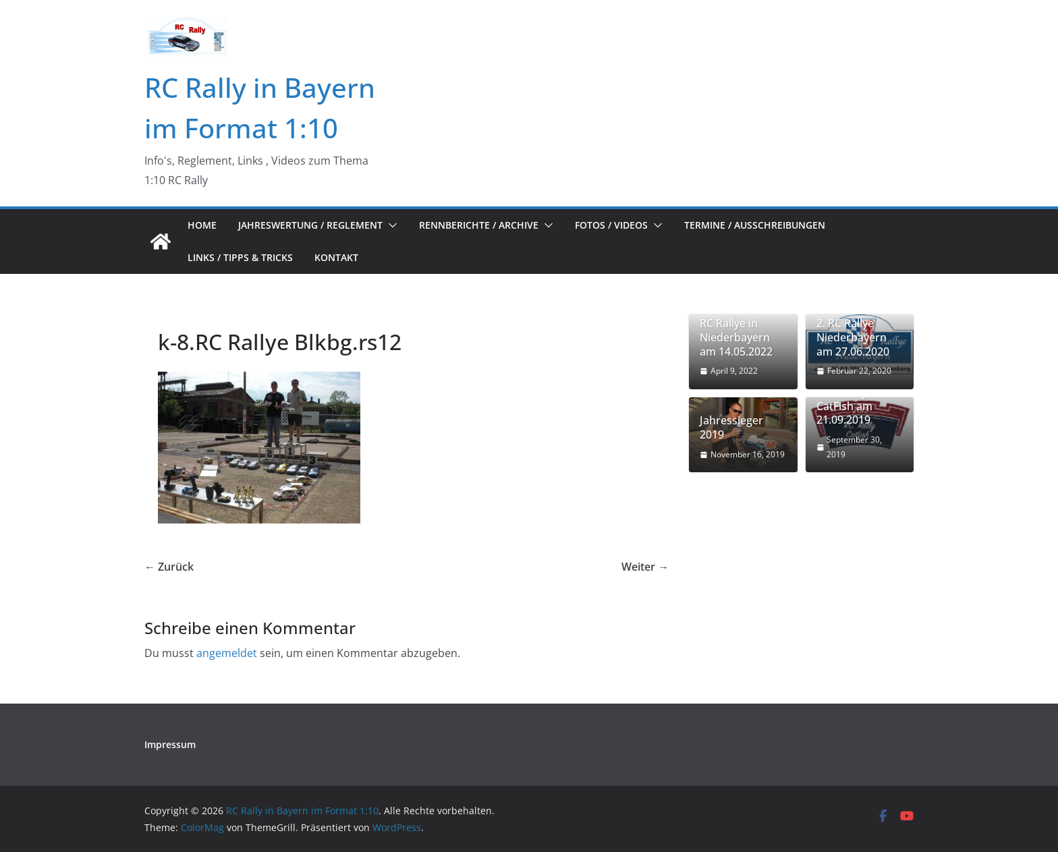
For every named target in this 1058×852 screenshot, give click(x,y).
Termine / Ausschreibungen (754, 225)
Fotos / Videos (611, 225)
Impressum (170, 744)
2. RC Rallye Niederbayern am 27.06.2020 (852, 337)
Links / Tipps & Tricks (240, 257)
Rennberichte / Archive (478, 225)
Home (202, 225)
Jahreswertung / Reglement (310, 225)
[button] (390, 225)
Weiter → (645, 566)
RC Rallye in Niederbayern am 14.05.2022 (736, 337)
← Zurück (169, 566)
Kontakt (336, 257)
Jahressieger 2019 (731, 428)
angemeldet (226, 653)
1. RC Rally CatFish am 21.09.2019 (844, 406)
